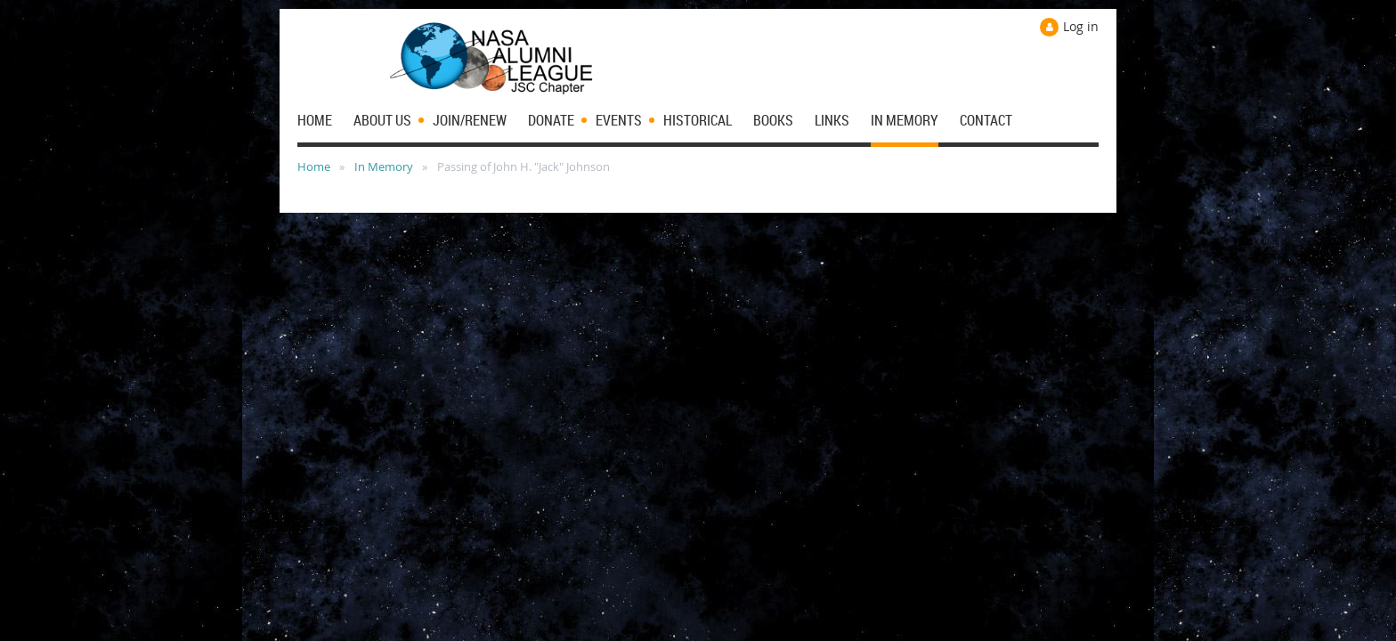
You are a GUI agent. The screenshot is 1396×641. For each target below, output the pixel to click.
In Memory (383, 166)
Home (313, 166)
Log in (1081, 26)
